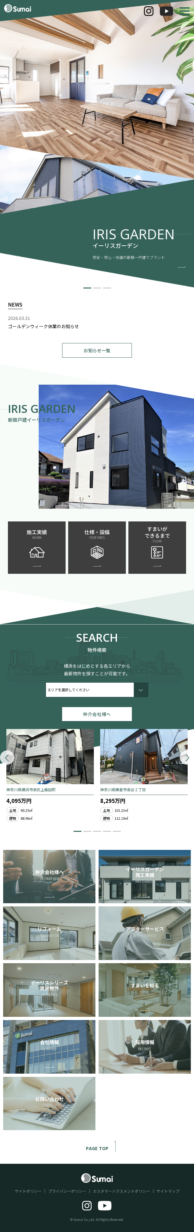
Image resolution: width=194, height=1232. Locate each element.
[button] (187, 758)
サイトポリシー (28, 1191)
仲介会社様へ (97, 714)
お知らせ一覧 (97, 350)
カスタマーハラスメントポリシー (121, 1191)
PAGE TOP (103, 1149)
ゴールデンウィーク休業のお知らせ (43, 326)
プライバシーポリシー (67, 1191)
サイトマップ (168, 1191)
